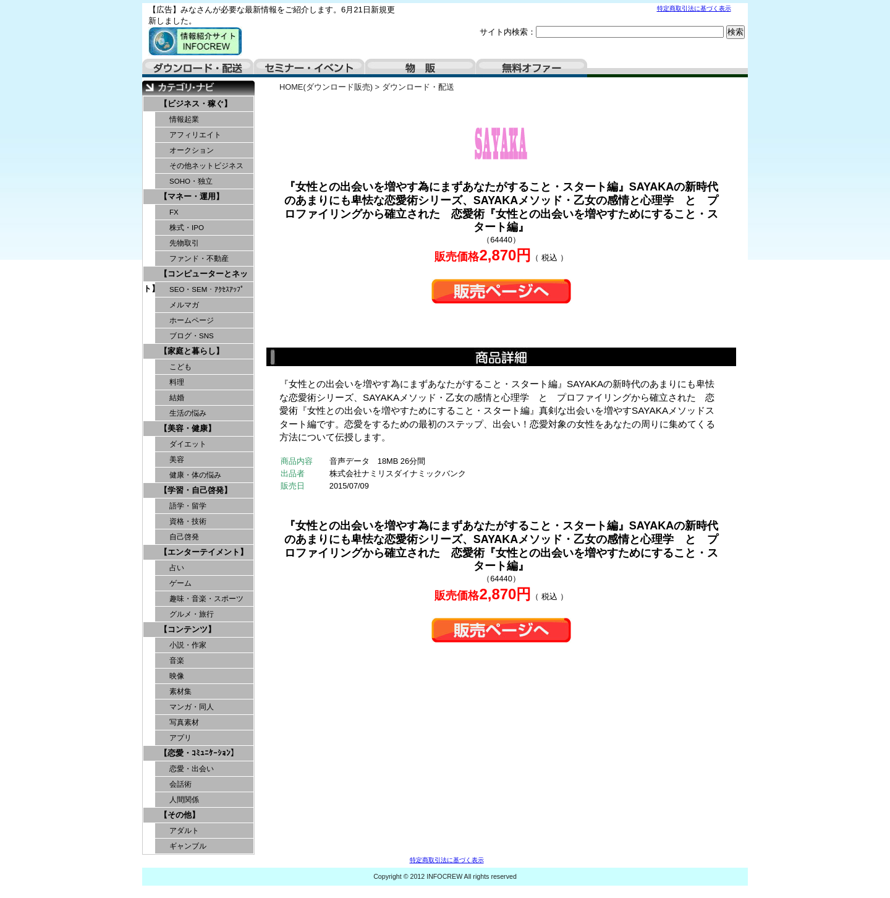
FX (174, 212)
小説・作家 (187, 645)
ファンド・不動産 (199, 258)
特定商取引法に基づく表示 (694, 8)
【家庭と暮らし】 (191, 351)
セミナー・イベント (309, 68)
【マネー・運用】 (191, 196)
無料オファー (531, 68)
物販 (420, 68)
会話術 (180, 784)
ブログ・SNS (191, 336)
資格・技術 (187, 521)
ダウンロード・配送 (197, 68)
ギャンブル (187, 846)
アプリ (180, 738)
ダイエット (187, 444)
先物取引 (184, 243)
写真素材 (184, 722)
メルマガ (184, 305)
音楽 (176, 660)
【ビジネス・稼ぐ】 (195, 103)
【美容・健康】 (187, 428)
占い (176, 567)
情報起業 (184, 119)
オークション (191, 150)
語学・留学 (187, 506)
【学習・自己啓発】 (195, 490)
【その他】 (179, 814)
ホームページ (191, 320)
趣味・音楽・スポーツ (206, 598)
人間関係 (184, 799)
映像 (176, 676)
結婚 (176, 397)
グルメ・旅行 (191, 614)
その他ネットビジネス (206, 165)
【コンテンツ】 (187, 629)
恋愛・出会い (191, 768)
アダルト (184, 830)
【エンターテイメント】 (203, 552)
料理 (176, 382)
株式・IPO (186, 227)
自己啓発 (184, 537)
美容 (176, 459)
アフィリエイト (195, 135)
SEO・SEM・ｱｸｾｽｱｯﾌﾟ (206, 289)
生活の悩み (187, 413)
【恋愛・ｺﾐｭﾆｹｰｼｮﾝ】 (199, 753)
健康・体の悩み (195, 475)
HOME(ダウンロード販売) (326, 87)
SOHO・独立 (191, 181)
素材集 (180, 691)
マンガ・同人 (191, 707)
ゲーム (180, 583)
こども (180, 366)
